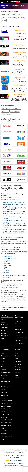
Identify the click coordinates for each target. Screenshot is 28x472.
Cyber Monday (5, 414)
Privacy (10, 451)
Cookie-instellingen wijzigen (20, 451)
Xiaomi (4, 20)
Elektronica (4, 356)
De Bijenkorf (4, 325)
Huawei (13, 14)
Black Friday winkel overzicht (14, 275)
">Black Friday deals (6, 277)
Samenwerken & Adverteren (13, 449)
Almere (17, 353)
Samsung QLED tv (20, 343)
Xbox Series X (19, 329)
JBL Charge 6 (18, 346)
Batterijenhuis (8, 256)
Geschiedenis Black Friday (6, 438)
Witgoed (3, 378)
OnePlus (19, 14)
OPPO (3, 17)
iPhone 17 (18, 321)
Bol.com (3, 319)
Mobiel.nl (6, 272)
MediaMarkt (7, 263)
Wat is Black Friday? (6, 420)
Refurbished (5, 111)
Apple (2, 353)
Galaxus (6, 269)
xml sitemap (21, 452)
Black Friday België (6, 403)
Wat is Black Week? (6, 422)
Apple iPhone (5, 14)
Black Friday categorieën (4, 391)
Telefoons (4, 367)
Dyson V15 (18, 340)
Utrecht (17, 378)
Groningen (18, 367)
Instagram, (17, 455)
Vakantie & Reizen (6, 372)
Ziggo (2, 338)
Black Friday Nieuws (6, 409)
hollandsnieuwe (8, 260)
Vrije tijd (3, 369)
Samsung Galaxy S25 (21, 338)
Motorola (11, 245)
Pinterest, (22, 455)
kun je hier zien (5, 301)
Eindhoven (18, 364)
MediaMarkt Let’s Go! (10, 258)
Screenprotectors (14, 111)
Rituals (3, 330)
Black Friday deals (6, 387)
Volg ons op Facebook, (9, 455)
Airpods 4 (17, 324)
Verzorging (4, 375)
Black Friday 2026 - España (14, 460)
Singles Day (4, 417)
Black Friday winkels (6, 400)
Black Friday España (6, 406)
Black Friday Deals (6, 307)
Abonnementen (6, 108)
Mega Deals (7, 265)
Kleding (3, 364)
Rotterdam (18, 372)
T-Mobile (3, 333)
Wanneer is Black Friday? (6, 427)
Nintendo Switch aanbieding (19, 333)
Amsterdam (18, 356)
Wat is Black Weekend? (4, 432)
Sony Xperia (21, 17)
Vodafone (7, 271)
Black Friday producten (4, 396)
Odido (5, 267)
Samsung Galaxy (12, 17)
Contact (3, 449)
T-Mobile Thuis (5, 336)
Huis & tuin (4, 361)
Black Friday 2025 (6, 411)
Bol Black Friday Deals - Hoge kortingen (14, 211)
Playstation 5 (18, 327)
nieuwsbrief (15, 287)
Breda (17, 358)
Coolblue (6, 262)
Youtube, (11, 457)
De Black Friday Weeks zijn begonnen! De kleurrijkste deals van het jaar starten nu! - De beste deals (15, 225)
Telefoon (10, 105)
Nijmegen (18, 369)
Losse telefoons (13, 11)
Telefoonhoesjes (6, 114)
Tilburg (17, 375)
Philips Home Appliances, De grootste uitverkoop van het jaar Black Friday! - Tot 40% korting (14, 204)
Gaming (3, 358)
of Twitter (16, 457)
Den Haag (18, 361)
